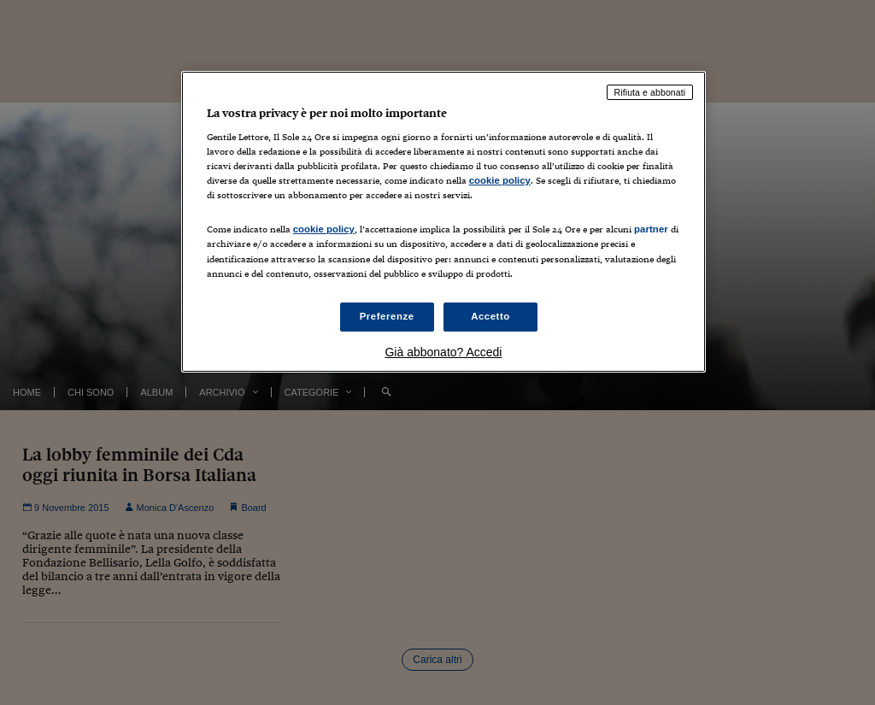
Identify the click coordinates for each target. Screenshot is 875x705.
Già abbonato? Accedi (443, 352)
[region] (443, 222)
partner (651, 229)
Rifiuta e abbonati (650, 92)
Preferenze (387, 316)
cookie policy (500, 180)
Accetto (490, 316)
